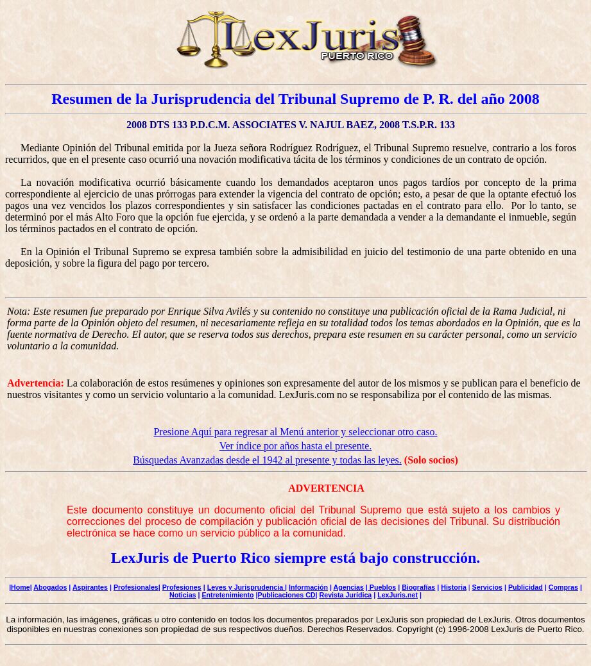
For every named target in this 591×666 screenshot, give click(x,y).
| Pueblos (381, 587)
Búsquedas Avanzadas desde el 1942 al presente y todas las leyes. (267, 459)
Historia (454, 587)
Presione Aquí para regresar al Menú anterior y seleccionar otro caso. (295, 431)
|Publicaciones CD (286, 595)
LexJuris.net (397, 595)
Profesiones (181, 587)
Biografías (418, 587)
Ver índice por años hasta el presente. (295, 445)
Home (20, 587)
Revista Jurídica (346, 595)
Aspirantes (90, 587)
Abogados (50, 587)
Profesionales (136, 587)
